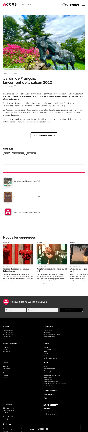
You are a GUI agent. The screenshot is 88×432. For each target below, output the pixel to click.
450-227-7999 (8, 417)
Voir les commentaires (44, 135)
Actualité (6, 243)
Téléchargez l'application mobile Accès (27, 213)
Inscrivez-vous (71, 310)
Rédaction (9, 86)
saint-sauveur (31, 154)
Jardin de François (18, 154)
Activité (6, 154)
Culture (39, 243)
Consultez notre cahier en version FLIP (27, 197)
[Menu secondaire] (83, 5)
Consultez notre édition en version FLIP (27, 181)
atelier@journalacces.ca (10, 419)
